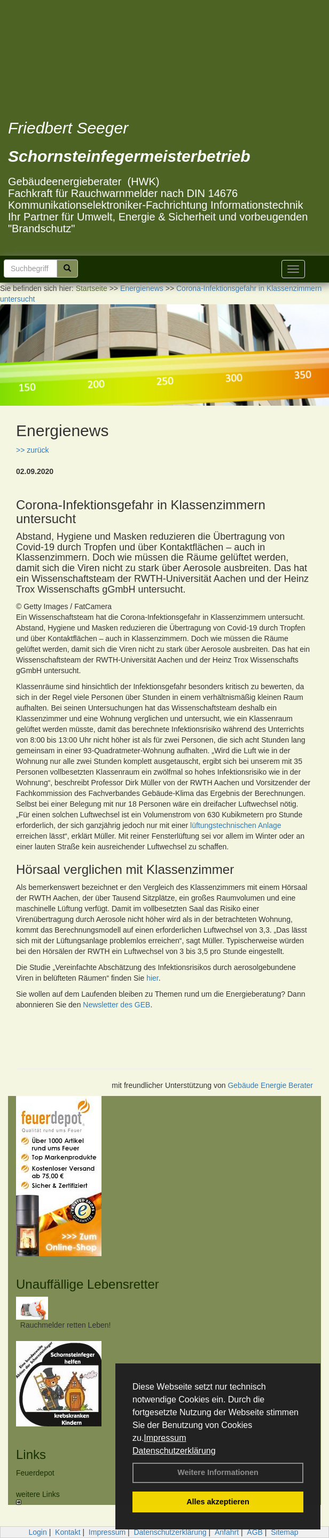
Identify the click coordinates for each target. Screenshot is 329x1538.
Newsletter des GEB (116, 1004)
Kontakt (67, 1532)
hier (152, 978)
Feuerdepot (35, 1473)
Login (37, 1532)
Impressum (165, 1437)
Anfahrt (227, 1532)
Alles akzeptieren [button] (217, 1501)
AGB (255, 1532)
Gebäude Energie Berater (270, 1085)
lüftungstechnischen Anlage (235, 825)
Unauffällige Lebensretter (87, 1284)
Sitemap (284, 1532)
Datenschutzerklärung (174, 1450)
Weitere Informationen (217, 1472)
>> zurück (32, 450)
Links (31, 1454)
